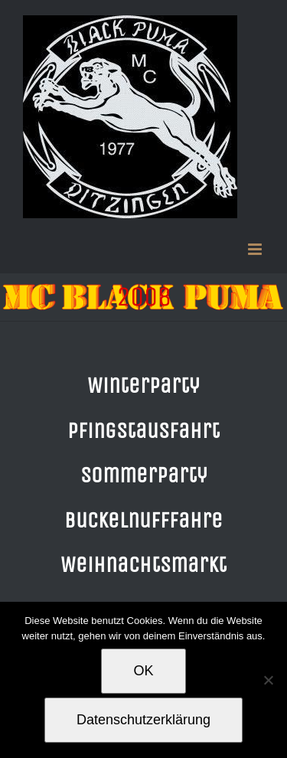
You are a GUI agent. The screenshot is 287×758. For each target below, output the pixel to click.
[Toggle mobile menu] (256, 249)
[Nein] (268, 680)
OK (143, 670)
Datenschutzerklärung (143, 719)
